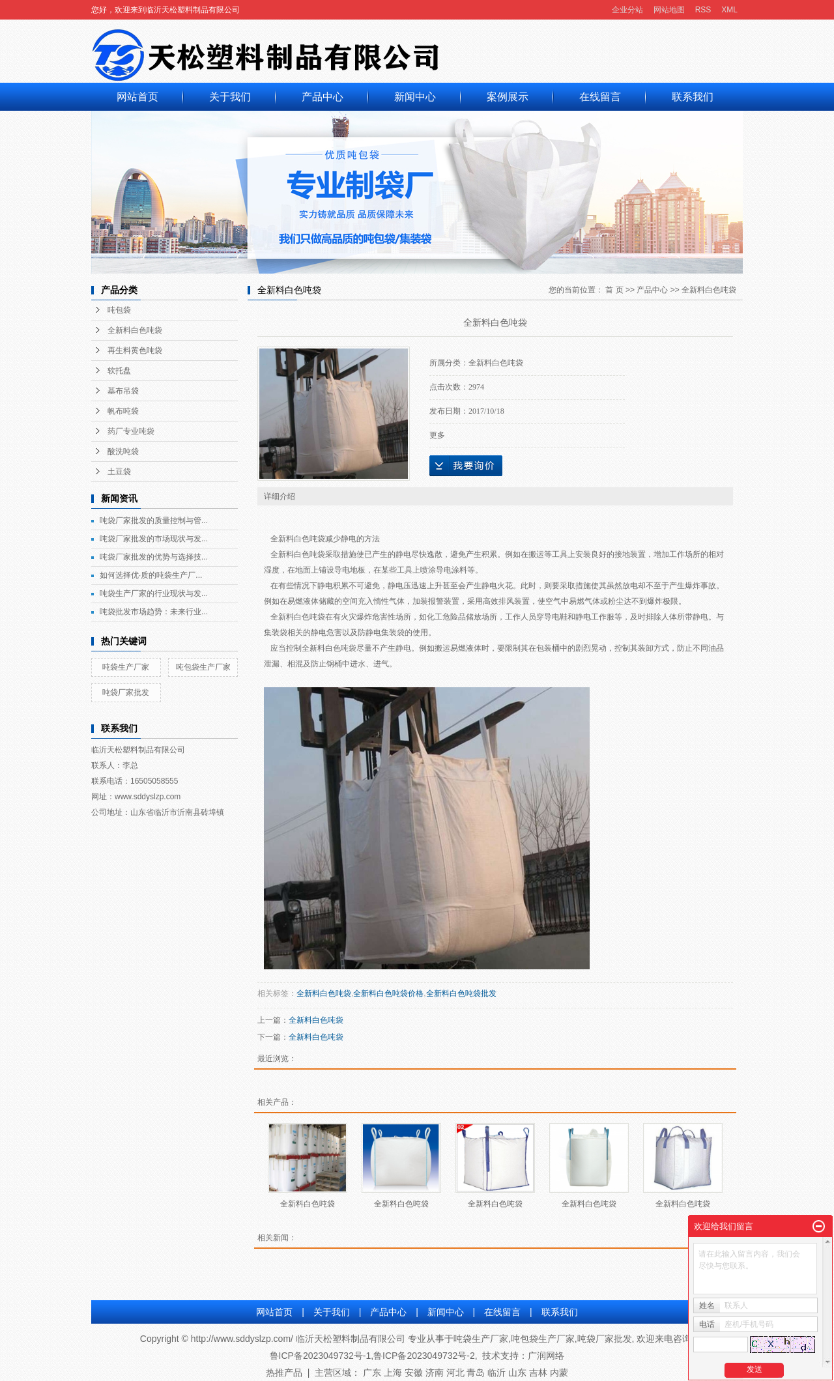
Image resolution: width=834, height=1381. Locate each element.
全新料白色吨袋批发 (461, 993)
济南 (434, 1372)
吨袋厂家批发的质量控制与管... (154, 520)
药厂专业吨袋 (131, 431)
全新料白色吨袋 (135, 330)
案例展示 (507, 96)
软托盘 (119, 370)
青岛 (476, 1372)
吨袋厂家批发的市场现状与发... (154, 538)
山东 (517, 1372)
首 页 (614, 289)
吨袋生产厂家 (125, 667)
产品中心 (322, 96)
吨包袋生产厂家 (203, 667)
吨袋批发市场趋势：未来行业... (154, 611)
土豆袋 (119, 471)
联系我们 (692, 96)
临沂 (496, 1372)
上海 (393, 1372)
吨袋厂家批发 (125, 692)
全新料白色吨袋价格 (388, 993)
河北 (455, 1372)
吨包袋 (119, 310)
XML (729, 9)
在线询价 (465, 465)
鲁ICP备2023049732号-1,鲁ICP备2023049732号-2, (374, 1355)
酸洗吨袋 (123, 451)
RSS (703, 9)
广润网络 (546, 1355)
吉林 (538, 1372)
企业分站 (627, 9)
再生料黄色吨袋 (135, 350)
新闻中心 (415, 96)
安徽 (414, 1372)
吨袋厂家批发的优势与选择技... (154, 557)
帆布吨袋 (123, 411)
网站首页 (137, 96)
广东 (372, 1372)
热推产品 (284, 1372)
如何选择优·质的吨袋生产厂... (151, 575)
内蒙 (559, 1372)
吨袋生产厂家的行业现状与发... (154, 593)
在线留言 (600, 96)
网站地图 (669, 9)
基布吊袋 (123, 390)
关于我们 (230, 96)
